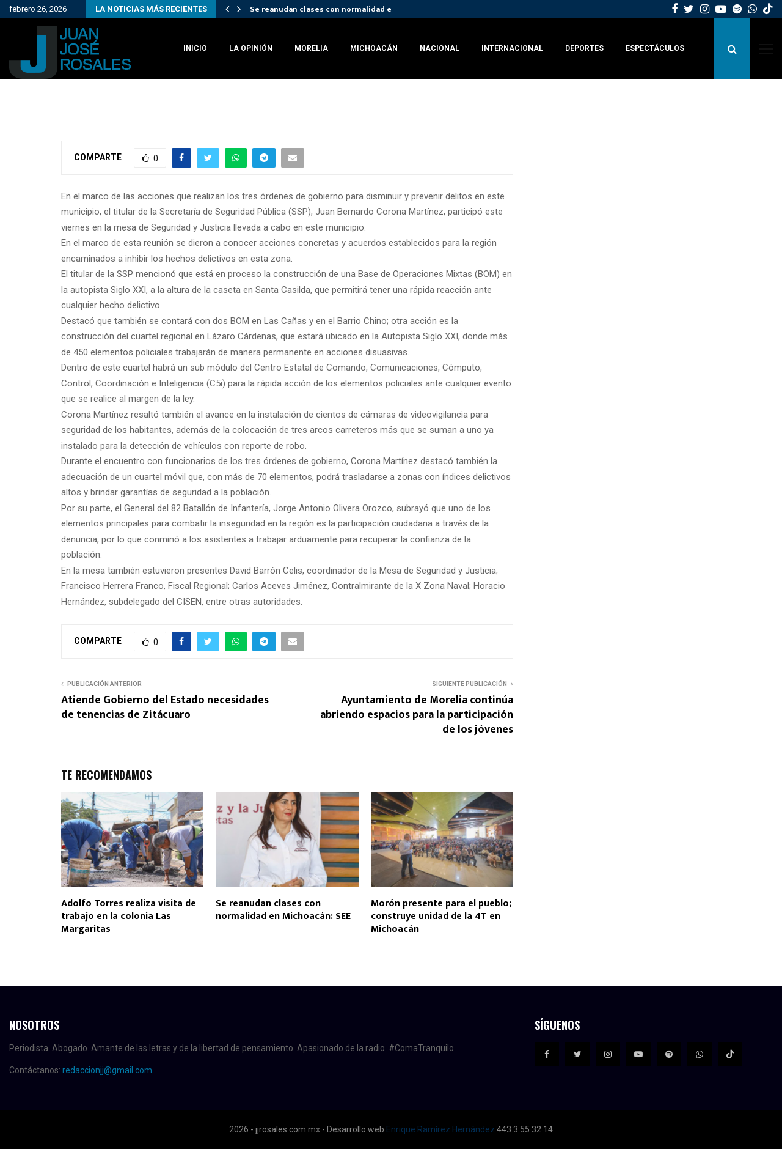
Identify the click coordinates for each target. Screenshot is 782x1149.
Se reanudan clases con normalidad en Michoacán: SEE (283, 910)
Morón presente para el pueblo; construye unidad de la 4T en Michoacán (441, 916)
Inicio (195, 48)
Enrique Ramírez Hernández (440, 1129)
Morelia (311, 48)
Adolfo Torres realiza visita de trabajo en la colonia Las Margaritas (128, 916)
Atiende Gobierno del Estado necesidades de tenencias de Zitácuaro (165, 707)
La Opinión (250, 48)
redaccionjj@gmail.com (107, 1070)
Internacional (512, 48)
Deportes (584, 48)
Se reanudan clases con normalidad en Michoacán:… (349, 9)
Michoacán (374, 48)
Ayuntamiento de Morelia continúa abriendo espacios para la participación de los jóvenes (416, 715)
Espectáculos (655, 48)
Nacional (439, 48)
